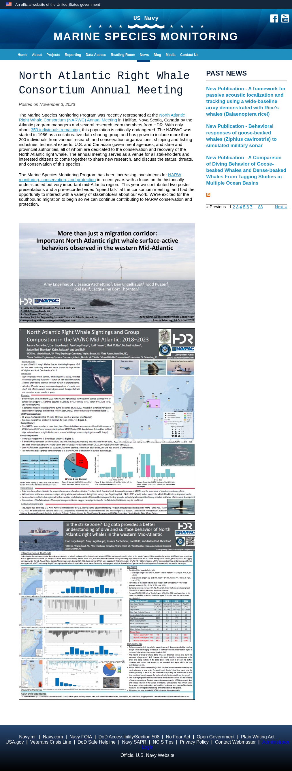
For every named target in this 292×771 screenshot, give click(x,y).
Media (171, 55)
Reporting (73, 55)
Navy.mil (27, 736)
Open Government (216, 736)
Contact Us (189, 55)
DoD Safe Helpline (97, 742)
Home (22, 55)
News (144, 55)
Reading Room (123, 55)
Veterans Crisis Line (50, 742)
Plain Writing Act (257, 736)
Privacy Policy (194, 742)
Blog (157, 55)
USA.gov (14, 742)
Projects (53, 55)
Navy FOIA (80, 736)
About (37, 55)
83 (260, 207)
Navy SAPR (134, 742)
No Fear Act (178, 736)
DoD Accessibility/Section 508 (128, 736)
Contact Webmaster (235, 742)
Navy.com (53, 736)
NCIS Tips (163, 742)
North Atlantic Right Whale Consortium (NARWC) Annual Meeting (102, 117)
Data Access (96, 55)
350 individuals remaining (55, 129)
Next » (281, 207)
